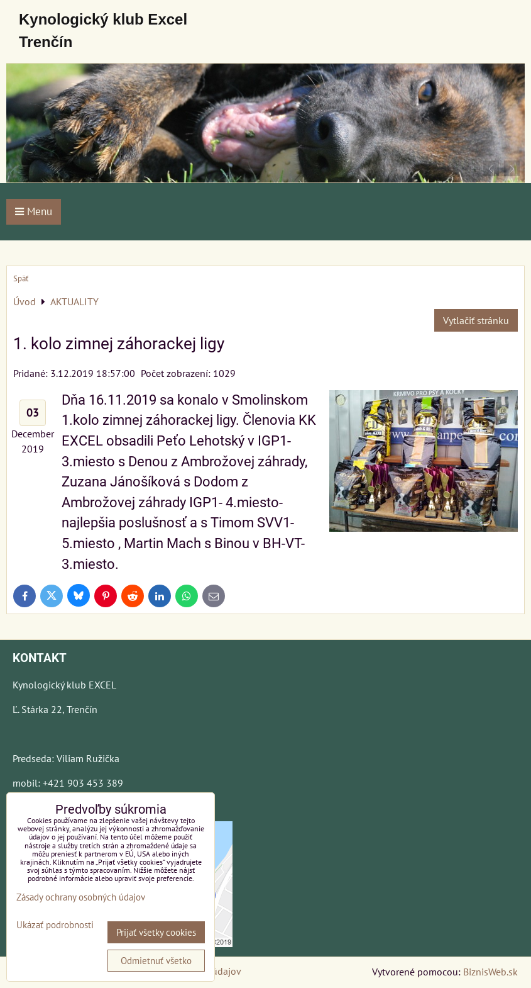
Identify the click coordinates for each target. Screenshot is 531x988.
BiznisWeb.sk (490, 971)
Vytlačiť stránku (476, 320)
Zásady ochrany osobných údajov (80, 897)
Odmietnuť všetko (156, 961)
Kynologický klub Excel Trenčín (103, 30)
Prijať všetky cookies (156, 932)
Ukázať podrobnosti (55, 925)
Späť (20, 278)
